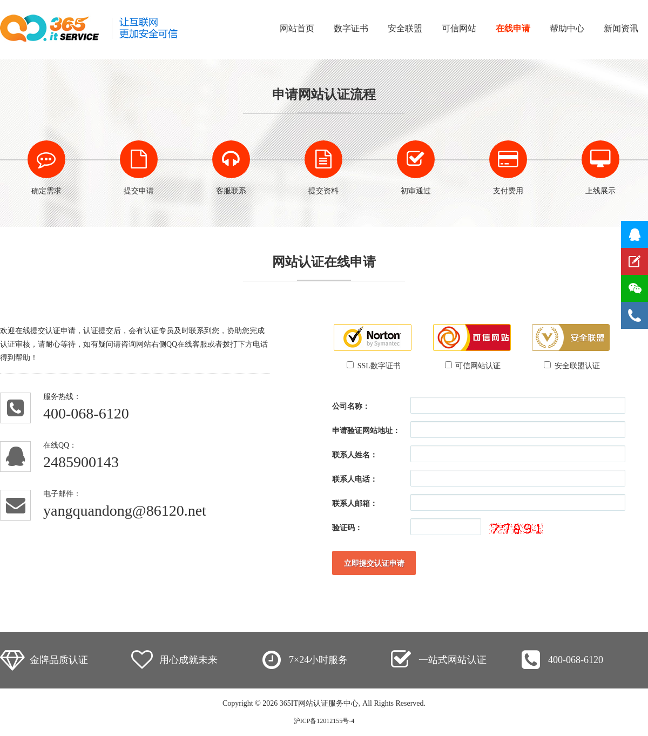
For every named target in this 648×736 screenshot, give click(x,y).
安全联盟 (405, 28)
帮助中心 (567, 28)
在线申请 (513, 28)
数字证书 (351, 28)
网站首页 (297, 28)
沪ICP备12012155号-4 (324, 721)
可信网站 (459, 28)
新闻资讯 (621, 28)
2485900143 (81, 462)
